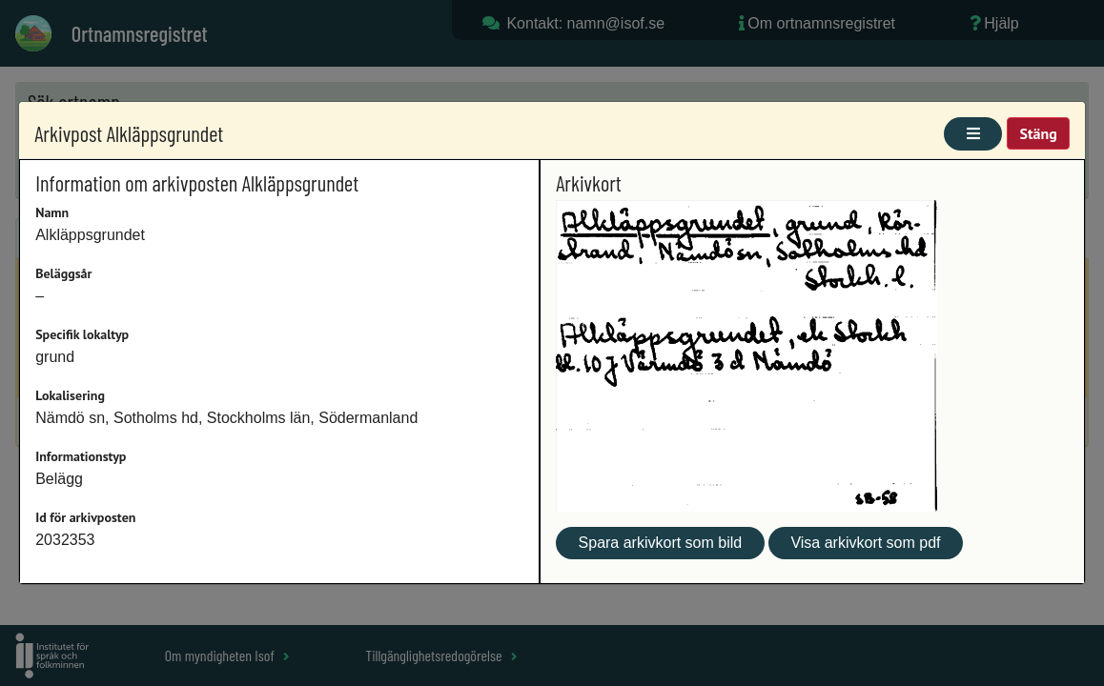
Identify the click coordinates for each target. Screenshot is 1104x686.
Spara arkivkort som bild (661, 543)
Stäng (1037, 133)
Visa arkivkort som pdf (865, 543)
